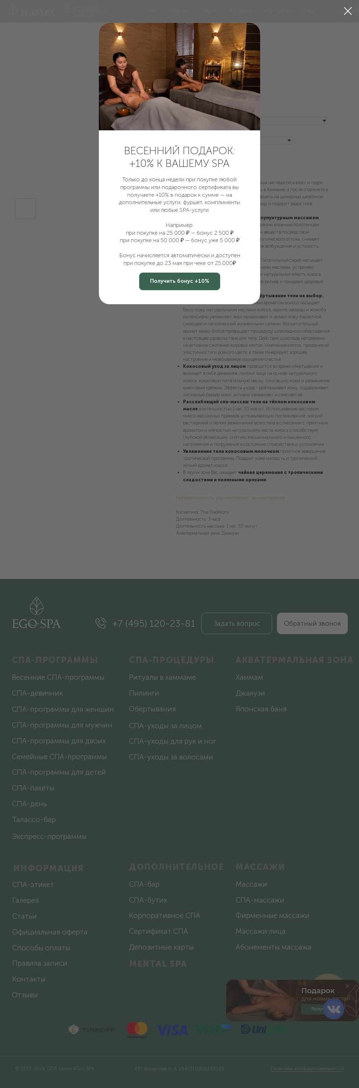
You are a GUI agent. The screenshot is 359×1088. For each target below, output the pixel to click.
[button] (179, 281)
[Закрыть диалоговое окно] (347, 11)
